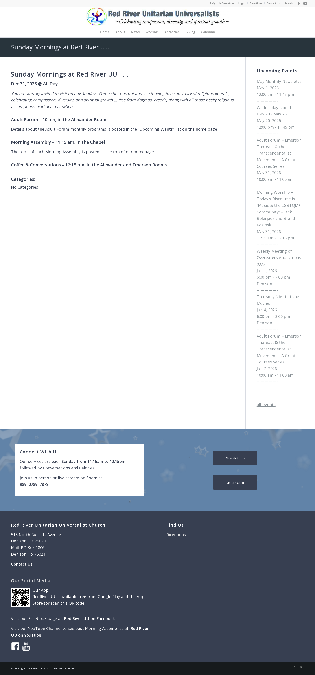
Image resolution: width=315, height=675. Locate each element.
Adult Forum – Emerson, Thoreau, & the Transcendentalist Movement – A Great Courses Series (280, 153)
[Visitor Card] (235, 482)
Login (241, 3)
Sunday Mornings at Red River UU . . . (65, 47)
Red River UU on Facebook (89, 618)
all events (266, 404)
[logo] (157, 16)
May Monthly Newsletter (280, 81)
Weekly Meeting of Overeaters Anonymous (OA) (279, 257)
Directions (256, 3)
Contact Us (273, 3)
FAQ (212, 3)
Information (226, 3)
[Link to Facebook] (298, 3)
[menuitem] (212, 3)
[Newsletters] (235, 458)
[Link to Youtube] (305, 3)
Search (288, 3)
